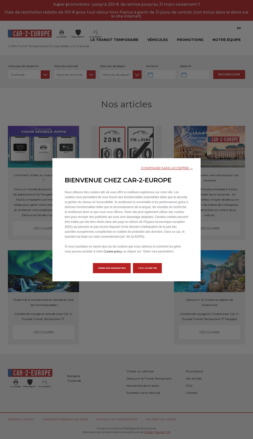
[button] (167, 168)
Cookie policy (113, 251)
